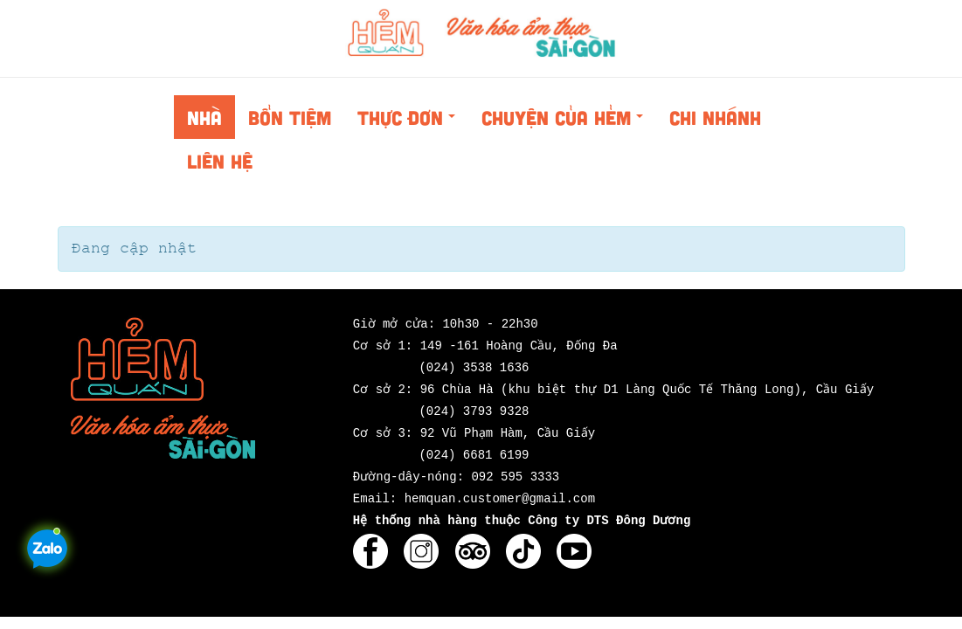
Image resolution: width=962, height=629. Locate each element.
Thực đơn (411, 122)
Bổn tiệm (289, 117)
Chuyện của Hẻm (567, 122)
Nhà (204, 117)
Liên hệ (220, 160)
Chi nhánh (715, 117)
